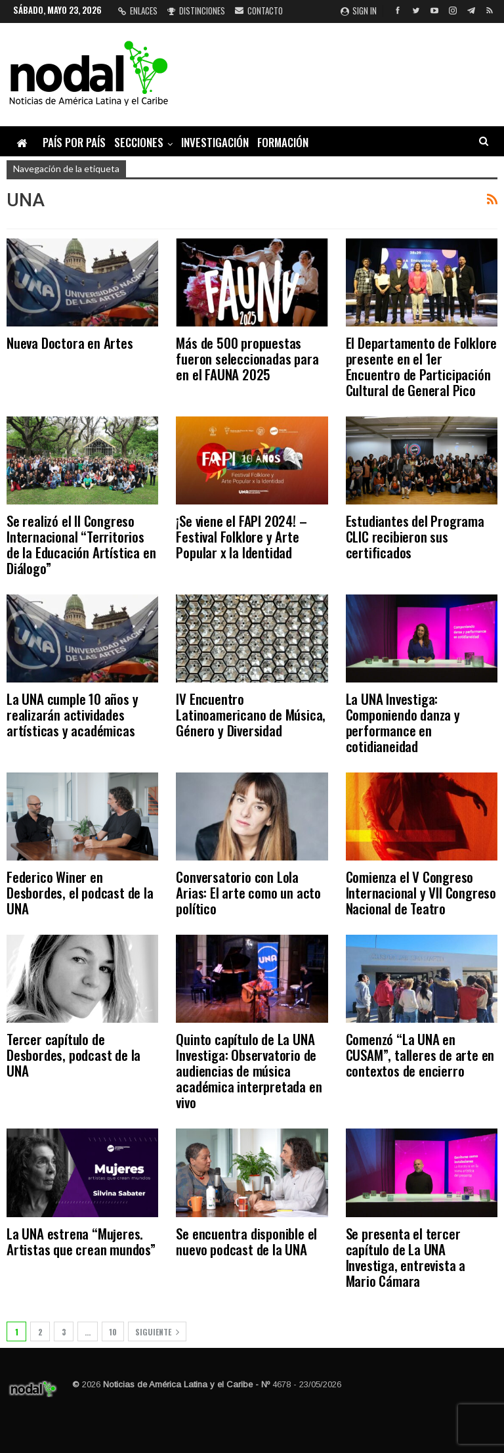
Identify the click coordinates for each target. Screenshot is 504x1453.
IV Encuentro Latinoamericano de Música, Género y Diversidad (251, 714)
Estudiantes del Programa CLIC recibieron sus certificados (415, 536)
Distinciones (196, 10)
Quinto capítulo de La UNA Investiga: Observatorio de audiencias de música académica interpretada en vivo (249, 1070)
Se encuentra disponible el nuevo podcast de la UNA (246, 1241)
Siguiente (157, 1331)
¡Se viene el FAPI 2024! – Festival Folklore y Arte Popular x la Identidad (241, 536)
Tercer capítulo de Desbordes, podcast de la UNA (73, 1055)
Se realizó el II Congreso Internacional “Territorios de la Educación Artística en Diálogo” (81, 544)
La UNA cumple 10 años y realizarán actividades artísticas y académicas (72, 714)
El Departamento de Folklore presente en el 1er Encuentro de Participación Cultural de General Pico (421, 366)
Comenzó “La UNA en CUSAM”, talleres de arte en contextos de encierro (420, 1055)
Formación (282, 142)
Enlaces (138, 10)
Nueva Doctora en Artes (70, 342)
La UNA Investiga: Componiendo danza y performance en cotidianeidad (403, 722)
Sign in (359, 10)
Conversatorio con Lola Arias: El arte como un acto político (248, 892)
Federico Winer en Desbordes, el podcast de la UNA (80, 892)
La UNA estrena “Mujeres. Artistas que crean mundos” (81, 1241)
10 (113, 1331)
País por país (74, 142)
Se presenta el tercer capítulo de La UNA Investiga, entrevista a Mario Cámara (405, 1257)
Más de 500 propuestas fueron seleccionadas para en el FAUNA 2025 (247, 358)
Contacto (259, 10)
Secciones (138, 142)
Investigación (215, 142)
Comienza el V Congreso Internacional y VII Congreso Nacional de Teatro (421, 892)
